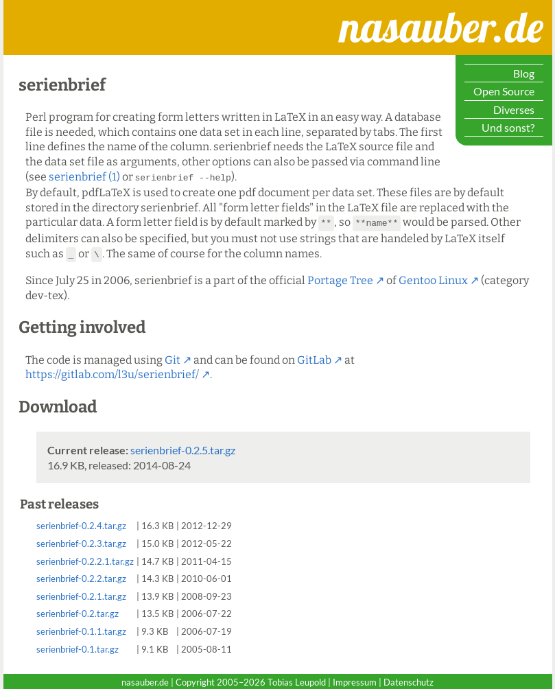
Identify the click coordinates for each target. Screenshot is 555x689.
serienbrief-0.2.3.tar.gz (81, 541)
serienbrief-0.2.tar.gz (77, 611)
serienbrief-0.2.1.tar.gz (81, 594)
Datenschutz (408, 680)
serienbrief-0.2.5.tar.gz (182, 447)
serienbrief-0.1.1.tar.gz (81, 629)
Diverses (513, 109)
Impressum (355, 680)
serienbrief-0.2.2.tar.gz (81, 576)
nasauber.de (384, 13)
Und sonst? (508, 127)
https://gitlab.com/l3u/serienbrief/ (112, 372)
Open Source (503, 90)
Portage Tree (340, 278)
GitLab (314, 357)
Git (172, 357)
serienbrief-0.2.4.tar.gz (81, 523)
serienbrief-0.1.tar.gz (77, 647)
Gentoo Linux (433, 278)
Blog (523, 73)
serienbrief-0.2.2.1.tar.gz (85, 559)
